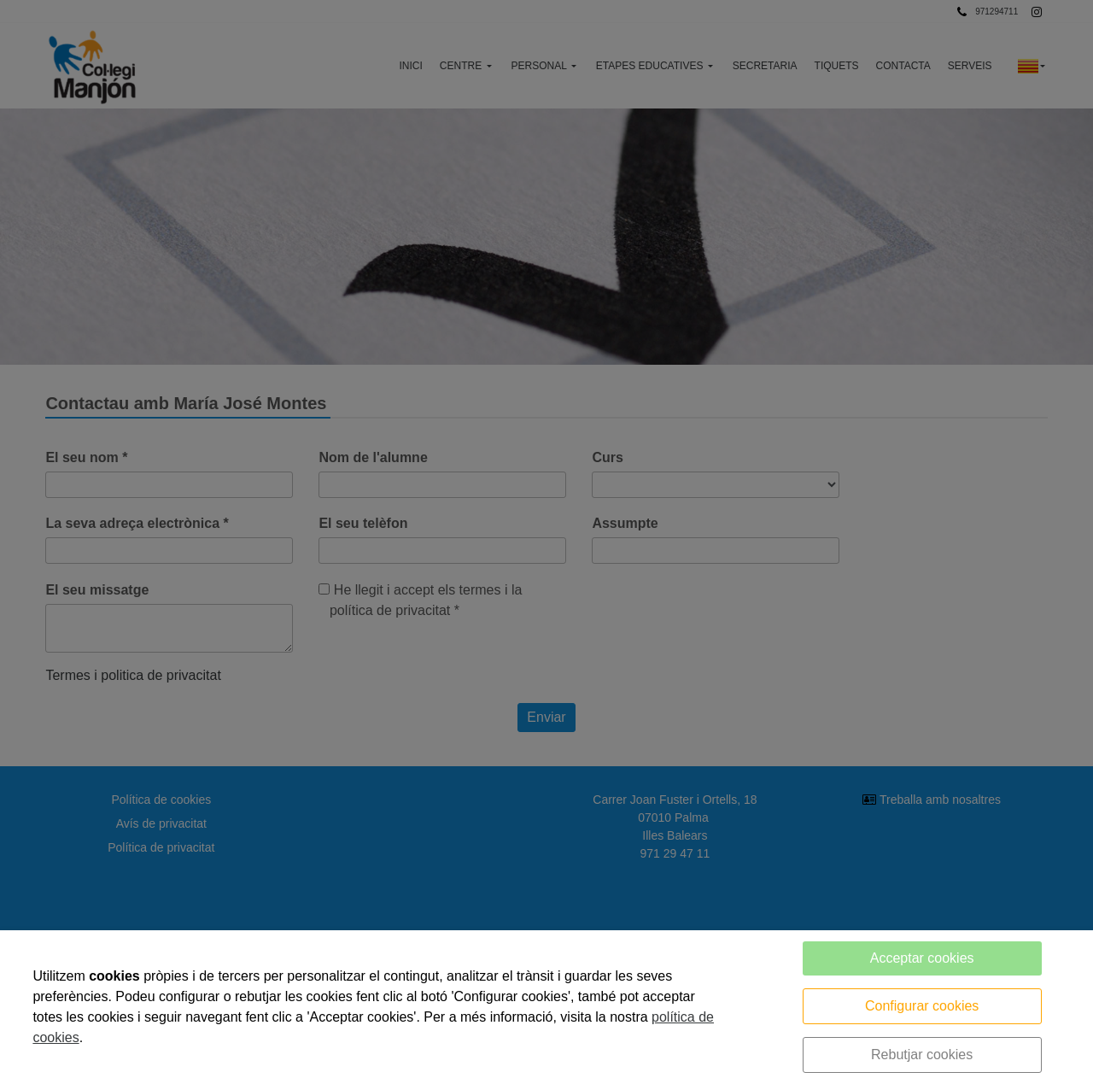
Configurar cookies (922, 1006)
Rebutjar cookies (922, 1054)
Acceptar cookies (922, 958)
